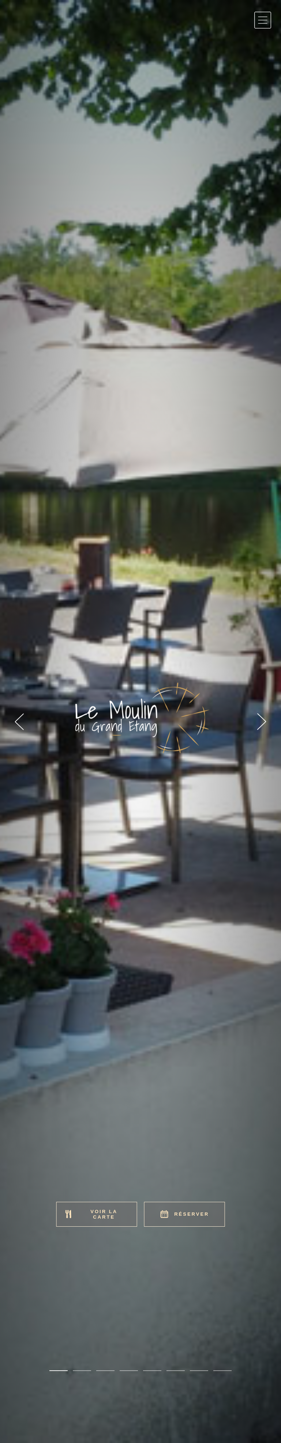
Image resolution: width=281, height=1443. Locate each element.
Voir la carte (90, 1214)
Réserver (184, 1214)
